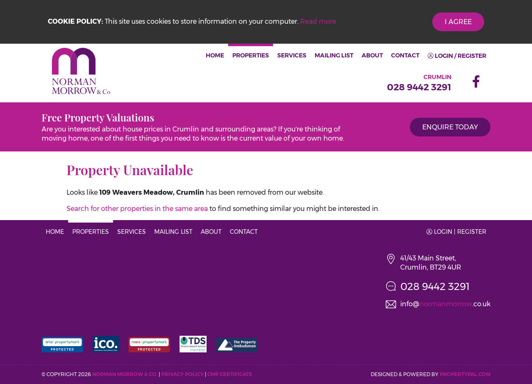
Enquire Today (450, 127)
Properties (250, 55)
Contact (405, 55)
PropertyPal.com (465, 374)
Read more (318, 21)
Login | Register (456, 231)
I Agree (458, 22)
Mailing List (334, 55)
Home (215, 55)
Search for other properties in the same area (137, 209)
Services (291, 55)
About (372, 55)
